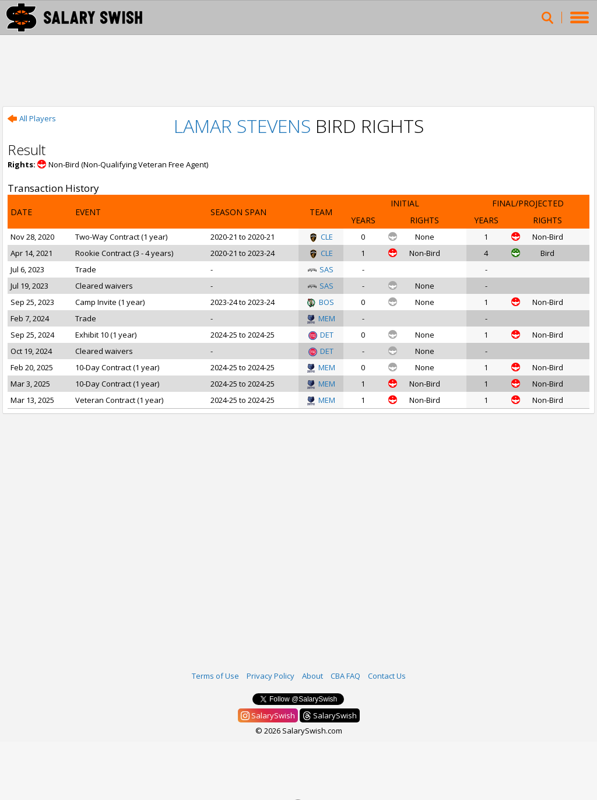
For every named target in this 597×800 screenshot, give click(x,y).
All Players (32, 118)
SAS (320, 269)
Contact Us (387, 676)
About (312, 676)
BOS (320, 302)
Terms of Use (215, 676)
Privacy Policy (270, 676)
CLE (321, 236)
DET (320, 334)
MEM (321, 318)
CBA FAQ (345, 676)
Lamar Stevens (242, 125)
